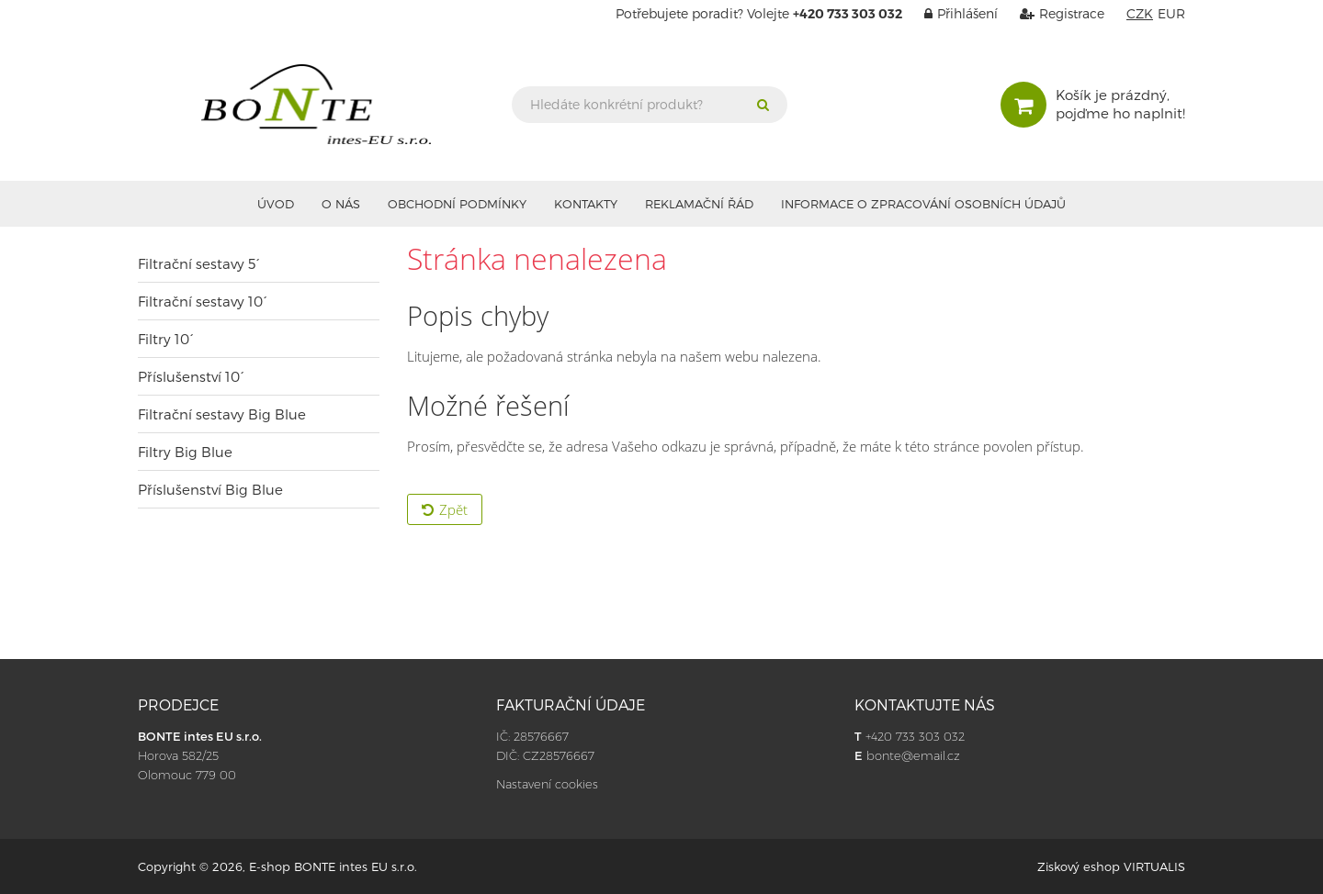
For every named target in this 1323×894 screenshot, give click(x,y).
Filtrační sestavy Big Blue (222, 414)
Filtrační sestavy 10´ (202, 301)
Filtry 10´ (166, 338)
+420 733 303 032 (915, 736)
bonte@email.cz (913, 755)
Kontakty (585, 203)
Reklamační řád (699, 203)
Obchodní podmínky (457, 203)
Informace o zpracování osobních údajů (923, 203)
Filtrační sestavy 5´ (199, 263)
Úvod (275, 203)
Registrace (1052, 13)
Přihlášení (952, 13)
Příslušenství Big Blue (210, 489)
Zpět (445, 509)
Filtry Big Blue (185, 451)
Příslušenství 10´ (191, 376)
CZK (1139, 13)
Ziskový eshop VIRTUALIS (1111, 866)
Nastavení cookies (547, 784)
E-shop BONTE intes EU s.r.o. (333, 866)
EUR (1171, 13)
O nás (341, 203)
